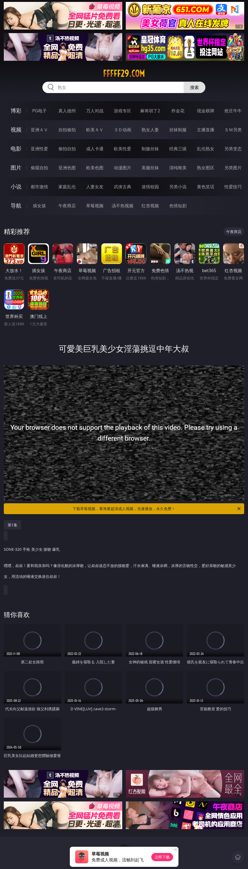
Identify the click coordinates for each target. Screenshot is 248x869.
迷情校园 (150, 187)
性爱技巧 (233, 187)
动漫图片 (122, 168)
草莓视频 (94, 206)
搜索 (194, 87)
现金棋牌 (205, 111)
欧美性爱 (122, 149)
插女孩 (39, 206)
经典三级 (178, 149)
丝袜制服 (178, 130)
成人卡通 (94, 149)
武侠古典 (122, 187)
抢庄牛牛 (233, 111)
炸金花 (177, 111)
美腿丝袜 (150, 168)
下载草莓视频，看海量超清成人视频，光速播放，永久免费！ (157, 508)
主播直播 (205, 130)
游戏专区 (122, 111)
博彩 (16, 110)
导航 (16, 205)
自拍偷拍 (67, 130)
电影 (16, 148)
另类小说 (178, 187)
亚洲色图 (67, 168)
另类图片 (233, 168)
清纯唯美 (178, 168)
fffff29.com (124, 73)
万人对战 (94, 111)
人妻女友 (94, 187)
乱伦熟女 (205, 149)
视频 (16, 129)
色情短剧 (178, 206)
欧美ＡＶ (94, 130)
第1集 (12, 524)
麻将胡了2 (150, 111)
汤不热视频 (122, 206)
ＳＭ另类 (233, 130)
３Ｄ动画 (122, 130)
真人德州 (67, 111)
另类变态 (233, 149)
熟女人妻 (150, 130)
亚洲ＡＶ (39, 130)
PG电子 (39, 111)
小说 (16, 186)
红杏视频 (150, 206)
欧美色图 (94, 168)
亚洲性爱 (39, 149)
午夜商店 (67, 206)
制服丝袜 (150, 149)
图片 (16, 167)
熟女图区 (205, 168)
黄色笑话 (205, 187)
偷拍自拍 (67, 149)
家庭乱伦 (67, 187)
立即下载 (162, 857)
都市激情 (39, 187)
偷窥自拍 (39, 168)
